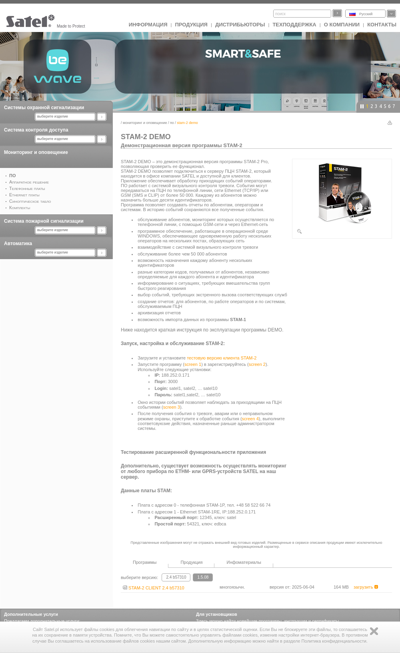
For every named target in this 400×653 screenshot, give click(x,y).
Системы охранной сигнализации (44, 107)
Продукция (191, 25)
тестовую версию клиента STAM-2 (221, 357)
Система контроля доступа (36, 130)
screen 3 (171, 407)
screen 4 (250, 418)
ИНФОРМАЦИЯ (148, 25)
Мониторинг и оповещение (36, 152)
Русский (365, 14)
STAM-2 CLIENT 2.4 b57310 (153, 587)
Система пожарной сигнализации (44, 221)
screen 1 (192, 364)
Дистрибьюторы (240, 25)
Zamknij (374, 631)
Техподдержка (294, 25)
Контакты (381, 25)
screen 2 (257, 364)
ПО (172, 123)
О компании (342, 25)
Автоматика (18, 243)
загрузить (366, 587)
